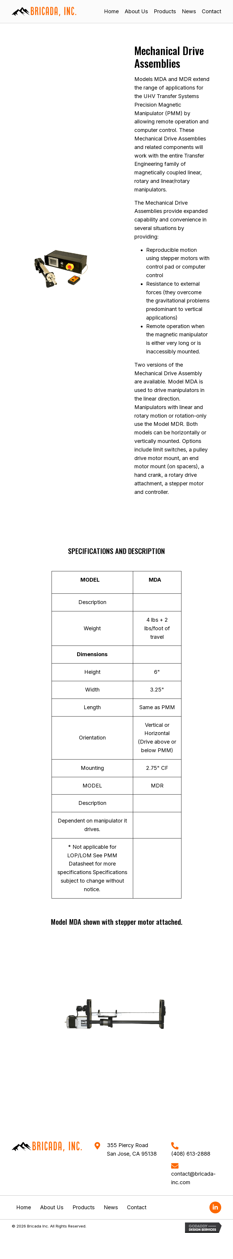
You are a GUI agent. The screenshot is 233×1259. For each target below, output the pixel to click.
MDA (155, 580)
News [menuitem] (111, 1207)
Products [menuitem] (83, 1207)
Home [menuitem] (23, 1207)
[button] (215, 1207)
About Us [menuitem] (51, 1207)
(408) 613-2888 (190, 1154)
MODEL (90, 580)
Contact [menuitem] (136, 1207)
